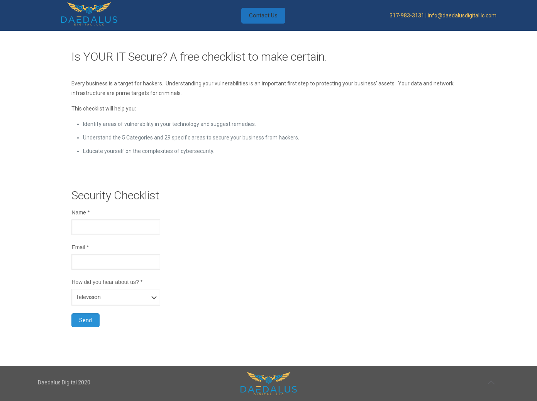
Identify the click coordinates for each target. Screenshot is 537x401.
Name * (80, 212)
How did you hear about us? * (106, 282)
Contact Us (263, 15)
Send (85, 320)
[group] (274, 137)
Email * (79, 247)
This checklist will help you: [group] (103, 108)
